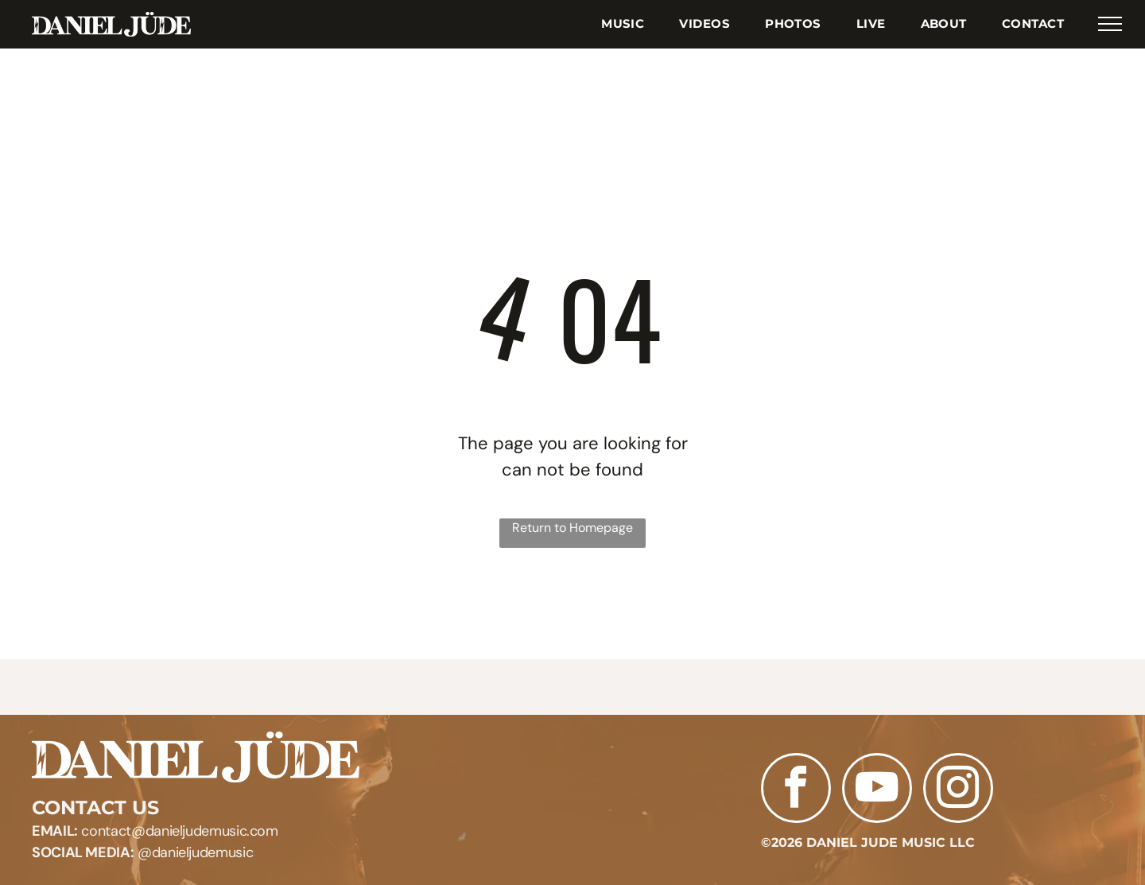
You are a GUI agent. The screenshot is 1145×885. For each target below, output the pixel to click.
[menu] (1110, 24)
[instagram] (958, 790)
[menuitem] (623, 24)
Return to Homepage (572, 527)
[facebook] (796, 790)
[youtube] (877, 790)
